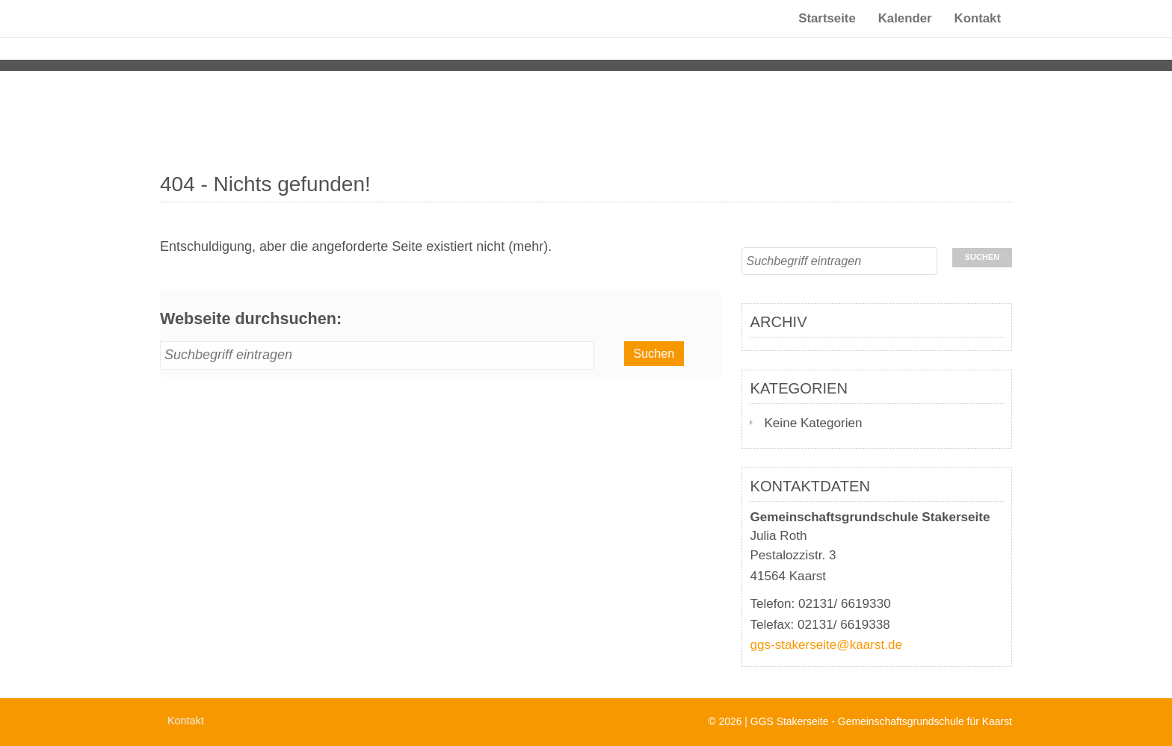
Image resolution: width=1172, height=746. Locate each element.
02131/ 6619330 (844, 604)
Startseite (826, 33)
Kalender (905, 33)
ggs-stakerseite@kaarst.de (826, 645)
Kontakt (977, 33)
